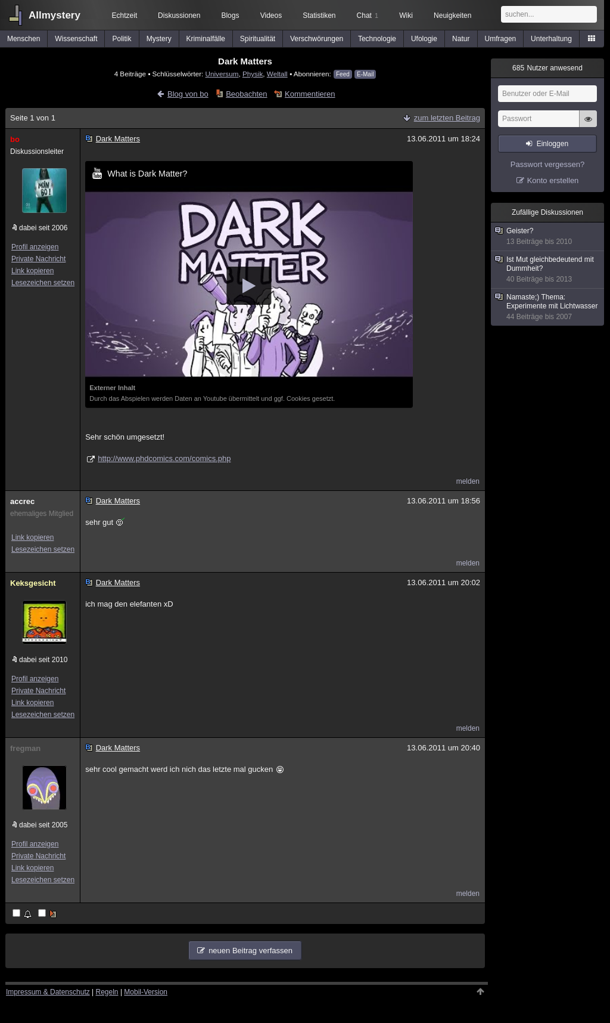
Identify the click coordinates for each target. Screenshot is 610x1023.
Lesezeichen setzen (42, 283)
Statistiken (319, 15)
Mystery (159, 39)
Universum (222, 74)
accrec (22, 501)
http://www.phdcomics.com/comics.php (164, 458)
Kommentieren (310, 93)
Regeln (107, 992)
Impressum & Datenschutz (48, 992)
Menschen (23, 39)
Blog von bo (187, 93)
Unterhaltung (551, 39)
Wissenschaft (76, 39)
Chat (367, 15)
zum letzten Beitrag (447, 117)
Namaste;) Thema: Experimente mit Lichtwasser (548, 307)
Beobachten (246, 93)
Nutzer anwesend (547, 68)
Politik (122, 39)
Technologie (377, 39)
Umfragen (500, 39)
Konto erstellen (553, 180)
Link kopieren (32, 271)
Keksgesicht (33, 583)
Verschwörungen (316, 39)
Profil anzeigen (34, 247)
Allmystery (54, 15)
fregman (25, 748)
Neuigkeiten (452, 15)
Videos (271, 15)
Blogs (230, 15)
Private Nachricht (38, 259)
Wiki (406, 15)
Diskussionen (179, 15)
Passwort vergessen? (547, 164)
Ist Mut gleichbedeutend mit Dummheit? (548, 269)
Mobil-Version (145, 992)
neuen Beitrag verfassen (250, 950)
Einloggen (552, 144)
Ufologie (424, 39)
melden (468, 481)
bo (15, 139)
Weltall (277, 74)
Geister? (548, 236)
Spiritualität (257, 39)
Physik (252, 74)
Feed (343, 74)
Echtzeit (125, 15)
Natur (460, 39)
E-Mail (365, 74)
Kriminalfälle (205, 39)
